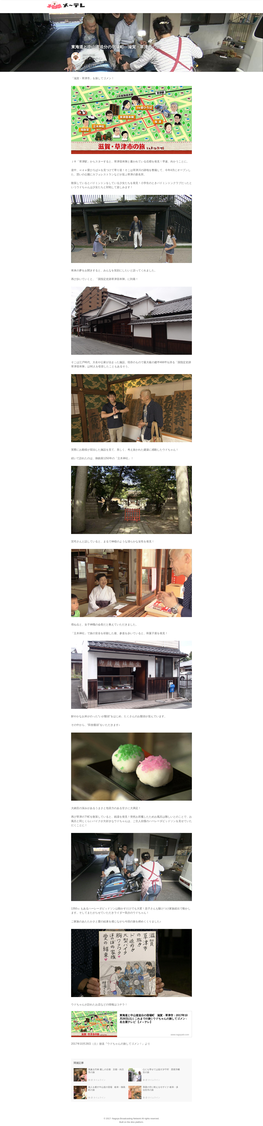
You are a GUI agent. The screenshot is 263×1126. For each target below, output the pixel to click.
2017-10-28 (89, 55)
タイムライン (96, 58)
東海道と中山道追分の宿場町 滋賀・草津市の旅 (115, 47)
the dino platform (135, 1122)
